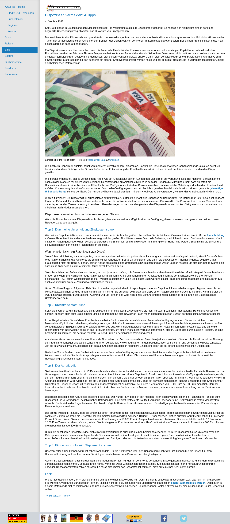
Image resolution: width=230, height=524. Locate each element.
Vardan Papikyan (96, 160)
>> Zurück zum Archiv (57, 495)
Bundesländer (15, 19)
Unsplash (114, 160)
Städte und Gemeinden (21, 13)
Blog (7, 49)
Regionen (13, 25)
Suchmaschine (13, 62)
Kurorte (12, 31)
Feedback (10, 68)
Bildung (9, 56)
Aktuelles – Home (15, 6)
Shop (8, 37)
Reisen (9, 43)
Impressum (11, 74)
